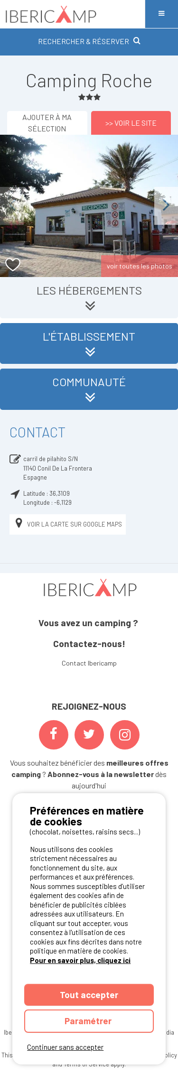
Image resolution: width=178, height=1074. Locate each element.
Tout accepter (89, 994)
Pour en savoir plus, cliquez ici (80, 960)
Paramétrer (89, 1020)
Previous (12, 206)
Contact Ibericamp (89, 663)
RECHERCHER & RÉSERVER (89, 41)
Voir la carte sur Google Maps (67, 524)
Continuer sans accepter (65, 1047)
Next (166, 206)
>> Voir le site (131, 122)
